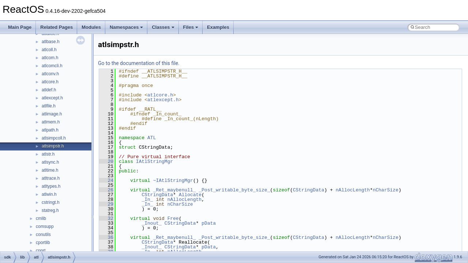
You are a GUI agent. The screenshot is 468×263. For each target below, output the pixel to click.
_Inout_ (151, 223)
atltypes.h (51, 186)
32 (106, 218)
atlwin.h (49, 194)
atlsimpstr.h (53, 146)
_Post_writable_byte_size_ (234, 190)
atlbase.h (51, 41)
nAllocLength (353, 190)
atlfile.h (49, 105)
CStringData (308, 190)
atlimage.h (52, 114)
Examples (218, 27)
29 (106, 204)
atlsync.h (50, 162)
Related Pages (56, 27)
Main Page (19, 27)
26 (106, 190)
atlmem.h (51, 122)
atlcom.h (50, 57)
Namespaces (126, 27)
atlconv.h (50, 73)
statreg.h (50, 210)
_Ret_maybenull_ (174, 190)
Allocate (190, 194)
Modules (91, 27)
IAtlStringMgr (154, 161)
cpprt (41, 250)
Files (191, 27)
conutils (43, 234)
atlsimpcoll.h (54, 138)
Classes (163, 27)
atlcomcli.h (52, 65)
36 (106, 237)
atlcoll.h (49, 49)
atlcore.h (50, 81)
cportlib (43, 242)
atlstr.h (48, 154)
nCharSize (385, 190)
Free (173, 218)
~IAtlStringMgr (173, 180)
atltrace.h (51, 178)
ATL (151, 137)
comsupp (45, 226)
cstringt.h (51, 202)
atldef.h (49, 89)
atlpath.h (50, 130)
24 (106, 180)
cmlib (41, 218)
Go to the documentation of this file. (139, 63)
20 (106, 161)
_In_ (147, 199)
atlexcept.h (52, 97)
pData (208, 223)
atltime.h (50, 170)
